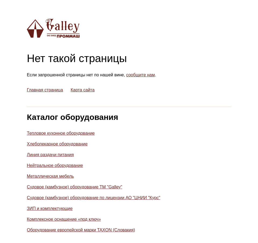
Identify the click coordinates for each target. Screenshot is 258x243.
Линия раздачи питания (50, 154)
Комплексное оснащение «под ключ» (64, 219)
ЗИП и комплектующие (50, 208)
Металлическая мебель (50, 176)
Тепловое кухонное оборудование (61, 133)
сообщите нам (140, 75)
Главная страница (45, 90)
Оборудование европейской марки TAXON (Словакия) (81, 230)
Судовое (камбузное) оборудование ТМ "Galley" (74, 187)
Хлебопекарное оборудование (57, 144)
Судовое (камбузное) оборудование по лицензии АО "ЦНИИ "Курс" (93, 197)
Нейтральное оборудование (55, 165)
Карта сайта (83, 90)
